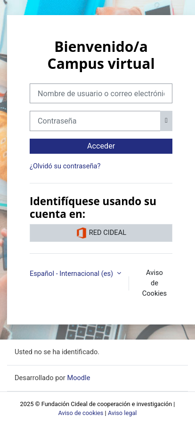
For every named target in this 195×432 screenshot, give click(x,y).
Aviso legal (122, 412)
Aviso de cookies (81, 412)
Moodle (78, 378)
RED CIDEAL (101, 233)
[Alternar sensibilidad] (166, 121)
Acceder (101, 145)
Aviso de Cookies (154, 283)
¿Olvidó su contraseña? (65, 166)
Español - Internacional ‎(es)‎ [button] (72, 273)
